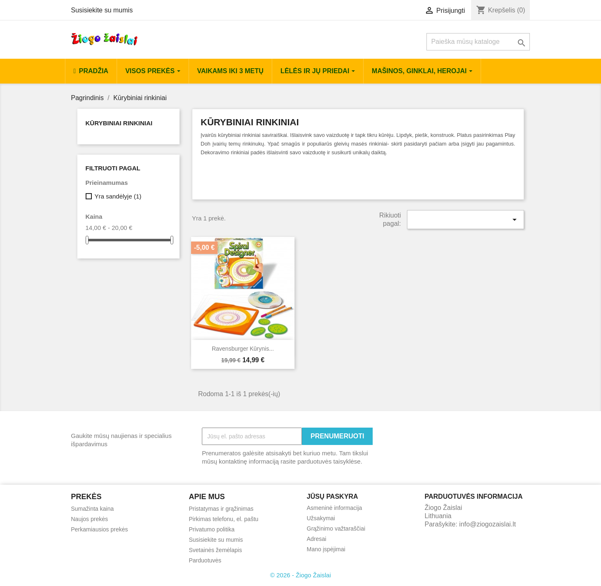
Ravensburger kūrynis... (243, 348)
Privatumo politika (212, 529)
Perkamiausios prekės (99, 529)
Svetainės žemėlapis (215, 550)
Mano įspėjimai (326, 549)
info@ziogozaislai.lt (487, 524)
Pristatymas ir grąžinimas (221, 508)
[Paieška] (478, 41)
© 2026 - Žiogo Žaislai (300, 575)
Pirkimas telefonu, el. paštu (224, 519)
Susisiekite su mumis (102, 10)
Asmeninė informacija (334, 508)
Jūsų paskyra (332, 496)
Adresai (316, 539)
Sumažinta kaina (92, 508)
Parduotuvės (205, 560)
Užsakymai (321, 518)
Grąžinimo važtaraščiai (336, 528)
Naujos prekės (89, 519)
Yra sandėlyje (117, 196)
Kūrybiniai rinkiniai (119, 123)
